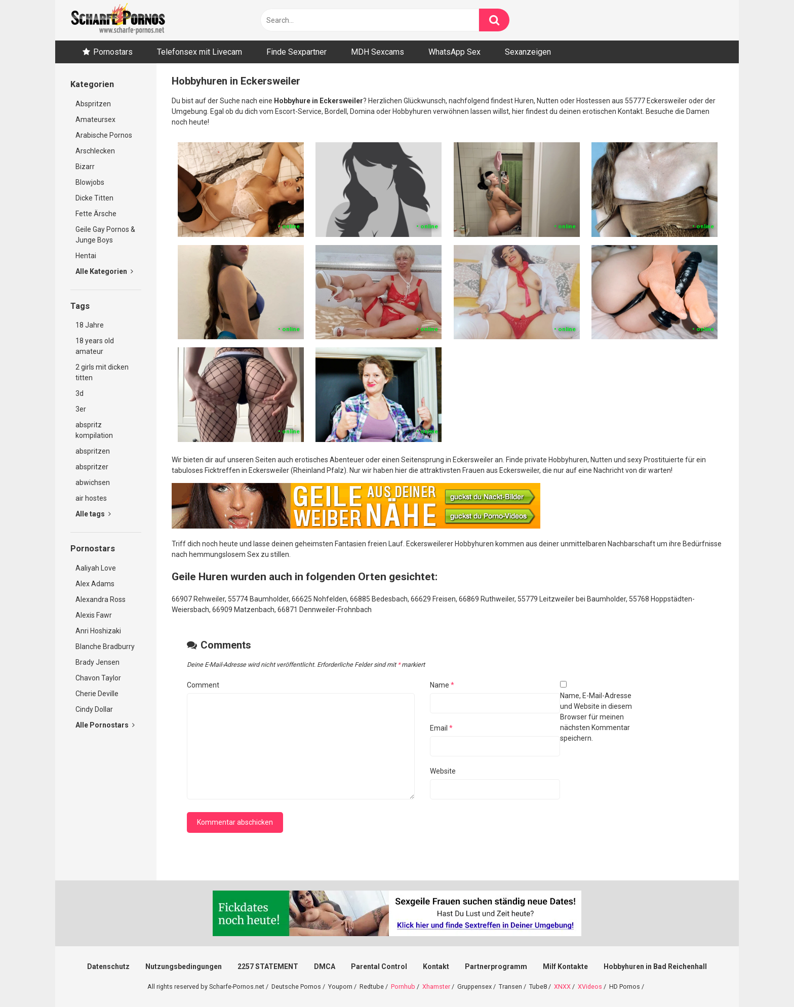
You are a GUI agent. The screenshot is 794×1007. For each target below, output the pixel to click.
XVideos (590, 986)
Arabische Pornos (103, 135)
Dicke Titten (94, 198)
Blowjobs (89, 182)
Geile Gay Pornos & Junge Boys (105, 234)
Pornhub (403, 986)
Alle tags (93, 514)
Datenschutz (108, 966)
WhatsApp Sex (454, 52)
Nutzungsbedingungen (183, 966)
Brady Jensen (97, 662)
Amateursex (95, 119)
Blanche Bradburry (105, 646)
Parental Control (379, 966)
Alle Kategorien (104, 271)
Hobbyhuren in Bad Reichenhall (655, 966)
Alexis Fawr (93, 615)
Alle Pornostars (105, 725)
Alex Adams (94, 584)
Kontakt (436, 966)
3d (79, 393)
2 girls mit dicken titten (102, 372)
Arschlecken (95, 151)
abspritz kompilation (94, 430)
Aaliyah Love (95, 568)
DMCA (324, 966)
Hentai (85, 256)
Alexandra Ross (100, 599)
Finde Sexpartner (296, 52)
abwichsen (92, 482)
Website (443, 771)
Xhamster (436, 986)
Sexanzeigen (528, 52)
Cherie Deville (96, 694)
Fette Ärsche (95, 214)
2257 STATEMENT (267, 966)
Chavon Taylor (98, 678)
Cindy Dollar (94, 709)
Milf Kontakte (565, 966)
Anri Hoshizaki (98, 631)
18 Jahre (89, 325)
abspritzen (92, 451)
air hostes (91, 498)
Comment (203, 685)
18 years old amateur (94, 346)
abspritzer (91, 467)
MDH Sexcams (377, 52)
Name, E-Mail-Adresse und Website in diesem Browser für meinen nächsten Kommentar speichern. (596, 717)
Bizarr (85, 167)
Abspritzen (93, 104)
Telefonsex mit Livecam (199, 52)
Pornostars (113, 52)
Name (442, 685)
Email (441, 728)
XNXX (562, 986)
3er (80, 409)
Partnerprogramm (496, 966)
